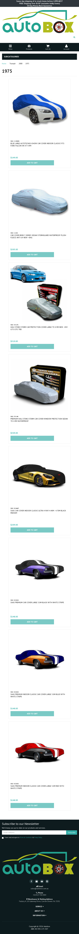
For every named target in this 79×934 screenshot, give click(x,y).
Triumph (12, 64)
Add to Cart (32, 163)
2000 (20, 64)
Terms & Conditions (26, 837)
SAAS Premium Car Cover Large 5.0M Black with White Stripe (37, 602)
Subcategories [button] (11, 57)
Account (66, 47)
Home (4, 64)
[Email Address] (34, 832)
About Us (40, 911)
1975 (27, 64)
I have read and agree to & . (22, 838)
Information (39, 915)
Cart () (47, 47)
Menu (10, 47)
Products (29, 47)
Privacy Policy (38, 837)
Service (40, 906)
